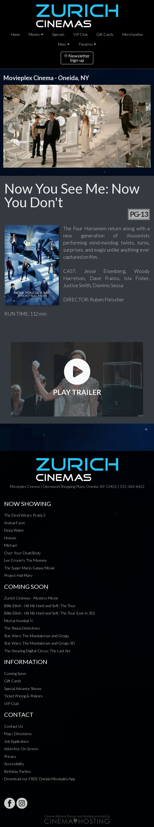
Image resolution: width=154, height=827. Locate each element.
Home (15, 34)
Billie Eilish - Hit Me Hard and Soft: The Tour (39, 605)
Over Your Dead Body (22, 553)
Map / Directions (18, 733)
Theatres (85, 44)
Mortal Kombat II (18, 620)
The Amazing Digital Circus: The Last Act (37, 650)
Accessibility (14, 763)
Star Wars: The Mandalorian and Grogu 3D (39, 643)
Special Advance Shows (23, 688)
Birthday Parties (17, 771)
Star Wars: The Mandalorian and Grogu (36, 635)
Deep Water (14, 530)
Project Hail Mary (18, 575)
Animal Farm (14, 522)
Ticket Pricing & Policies (23, 696)
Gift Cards (105, 34)
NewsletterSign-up (77, 58)
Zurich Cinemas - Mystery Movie (31, 598)
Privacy (10, 756)
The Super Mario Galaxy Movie (29, 568)
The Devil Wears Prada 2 (24, 515)
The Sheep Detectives (22, 628)
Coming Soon (15, 673)
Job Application (16, 741)
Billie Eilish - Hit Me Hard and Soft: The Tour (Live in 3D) (49, 613)
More (62, 44)
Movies (34, 34)
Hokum (10, 537)
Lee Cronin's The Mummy (25, 560)
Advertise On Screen (21, 748)
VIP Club (80, 34)
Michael (10, 545)
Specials (58, 34)
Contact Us (13, 726)
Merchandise (132, 34)
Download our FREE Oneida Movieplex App (39, 778)
